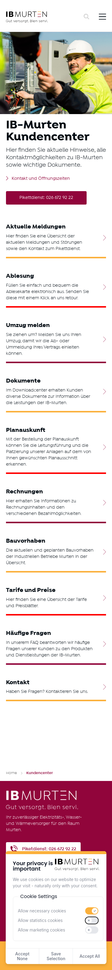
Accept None (22, 956)
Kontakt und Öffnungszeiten (41, 179)
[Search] (86, 16)
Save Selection (56, 956)
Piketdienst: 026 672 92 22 (49, 849)
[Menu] (102, 16)
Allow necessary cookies (42, 910)
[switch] (92, 910)
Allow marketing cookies (41, 929)
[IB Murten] (43, 17)
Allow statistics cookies (40, 920)
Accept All (89, 956)
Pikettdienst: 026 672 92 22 (46, 198)
